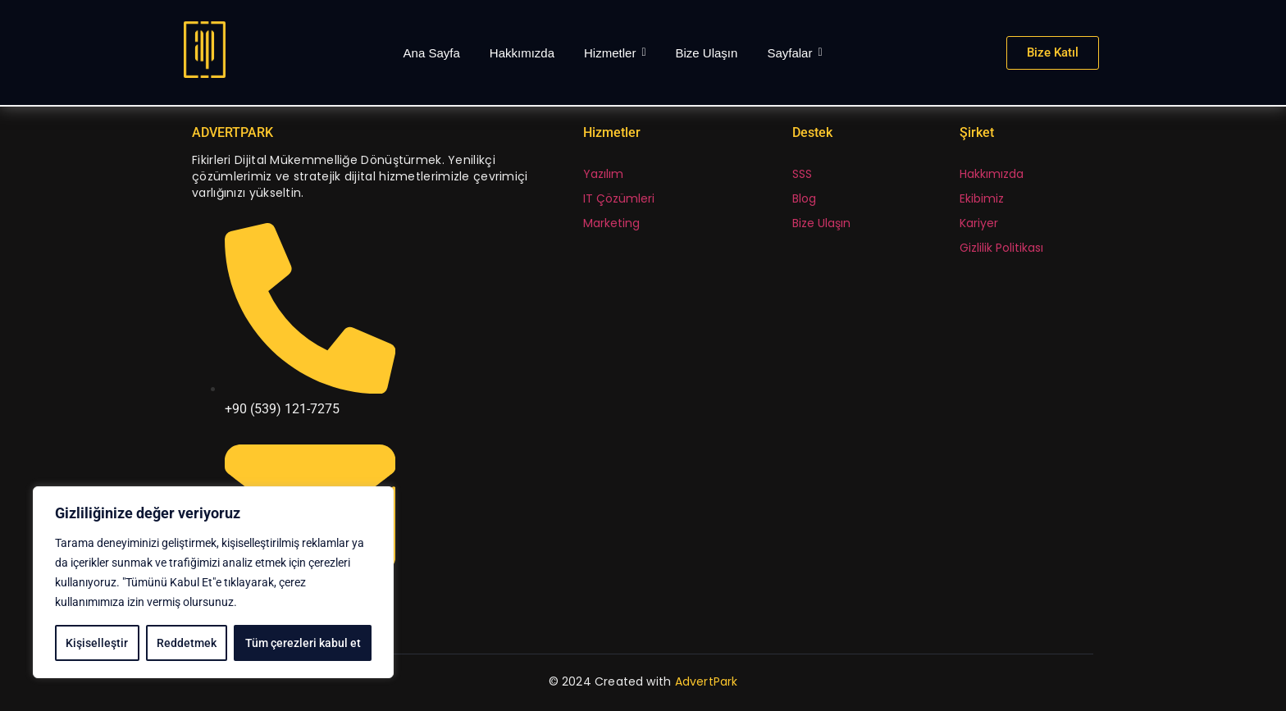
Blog (804, 198)
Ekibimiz (982, 198)
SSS (802, 174)
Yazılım (603, 174)
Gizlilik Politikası (1001, 247)
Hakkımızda (992, 174)
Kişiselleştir (97, 642)
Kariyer (979, 223)
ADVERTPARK (232, 132)
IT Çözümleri (618, 198)
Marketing (611, 223)
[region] (213, 582)
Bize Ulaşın (821, 223)
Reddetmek (187, 642)
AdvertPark (706, 681)
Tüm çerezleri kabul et (303, 642)
